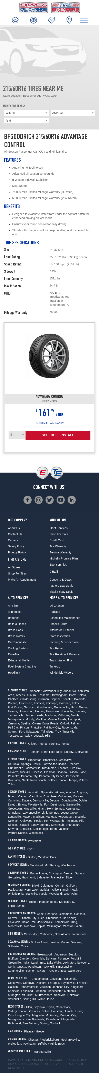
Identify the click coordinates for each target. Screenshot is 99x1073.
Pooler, (38, 820)
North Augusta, (17, 966)
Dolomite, (80, 699)
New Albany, (62, 934)
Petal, (74, 889)
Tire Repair (57, 648)
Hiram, (42, 808)
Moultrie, (80, 816)
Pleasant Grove (34, 1031)
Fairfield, (39, 703)
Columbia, (38, 958)
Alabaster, (35, 691)
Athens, (21, 695)
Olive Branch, (60, 889)
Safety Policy (16, 546)
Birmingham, (60, 695)
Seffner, (53, 780)
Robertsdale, (70, 727)
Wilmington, (54, 926)
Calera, (82, 695)
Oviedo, (73, 772)
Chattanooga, (40, 978)
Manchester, (55, 991)
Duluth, (12, 804)
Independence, (48, 901)
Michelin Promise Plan (64, 558)
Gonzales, (14, 877)
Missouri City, (68, 1015)
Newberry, (83, 962)
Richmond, (15, 1023)
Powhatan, (29, 1043)
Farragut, (54, 982)
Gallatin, (13, 986)
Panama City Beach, (52, 776)
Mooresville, (15, 926)
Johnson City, (61, 986)
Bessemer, (44, 695)
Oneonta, (14, 723)
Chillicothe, (47, 934)
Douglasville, (69, 800)
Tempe (65, 743)
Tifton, (53, 828)
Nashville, (60, 995)
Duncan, (51, 958)
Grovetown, (15, 808)
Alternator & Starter (62, 630)
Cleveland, (56, 978)
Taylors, (41, 970)
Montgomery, (16, 719)
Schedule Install (58, 435)
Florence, (65, 703)
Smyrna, (13, 828)
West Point (70, 893)
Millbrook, (64, 715)
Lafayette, (43, 877)
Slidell (69, 877)
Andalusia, (70, 691)
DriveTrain (14, 654)
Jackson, (45, 986)
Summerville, (16, 970)
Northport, (74, 719)
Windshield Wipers (61, 672)
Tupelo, (43, 893)
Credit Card (57, 540)
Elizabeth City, (28, 918)
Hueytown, (52, 711)
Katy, (11, 1015)
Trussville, (68, 731)
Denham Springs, (74, 873)
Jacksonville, (16, 715)
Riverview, (14, 780)
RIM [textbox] (8, 120)
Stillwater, (14, 946)
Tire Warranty (58, 546)
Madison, (51, 715)
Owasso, (76, 942)
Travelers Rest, (57, 970)
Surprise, (54, 743)
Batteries (13, 617)
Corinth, (60, 885)
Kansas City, (67, 901)
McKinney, (52, 1015)
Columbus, (65, 796)
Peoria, (42, 743)
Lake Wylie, (54, 962)
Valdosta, (64, 828)
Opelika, (26, 723)
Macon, (27, 816)
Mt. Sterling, (52, 865)
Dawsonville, (41, 800)
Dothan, (13, 703)
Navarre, (13, 772)
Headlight (14, 672)
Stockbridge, (41, 828)
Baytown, (40, 1007)
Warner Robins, (18, 832)
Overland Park (47, 857)
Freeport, (73, 764)
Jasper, (29, 715)
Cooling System (18, 648)
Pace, (83, 772)
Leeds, (40, 715)
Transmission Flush (62, 660)
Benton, (35, 751)
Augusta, (82, 792)
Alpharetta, (47, 792)
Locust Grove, (69, 812)
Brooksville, (50, 760)
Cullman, (44, 699)
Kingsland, (14, 812)
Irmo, (42, 962)
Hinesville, (30, 808)
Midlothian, (15, 1043)
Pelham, (76, 723)
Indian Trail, (29, 922)
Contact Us (15, 534)
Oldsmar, (50, 772)
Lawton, (55, 942)
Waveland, (56, 893)
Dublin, (83, 800)
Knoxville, (14, 991)
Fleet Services (59, 528)
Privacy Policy (17, 552)
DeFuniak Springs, (19, 764)
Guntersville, (62, 707)
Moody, (30, 719)
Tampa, (73, 780)
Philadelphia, (16, 893)
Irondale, (80, 711)
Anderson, (60, 954)
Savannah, (58, 824)
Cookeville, (15, 982)
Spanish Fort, (16, 731)
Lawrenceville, (31, 812)
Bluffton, (13, 958)
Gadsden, (30, 707)
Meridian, (45, 889)
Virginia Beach (57, 1043)
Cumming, (14, 800)
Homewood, (26, 711)
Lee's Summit (16, 905)
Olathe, (32, 857)
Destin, (36, 764)
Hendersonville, (29, 986)
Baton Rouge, (39, 873)
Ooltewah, (73, 995)
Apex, (40, 914)
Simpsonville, (64, 966)
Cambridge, (31, 934)
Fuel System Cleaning (22, 666)
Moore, (65, 942)
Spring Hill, (30, 999)
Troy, (58, 731)
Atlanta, (71, 792)
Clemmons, (66, 914)
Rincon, (13, 824)
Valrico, (83, 780)
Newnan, (13, 820)
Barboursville (42, 1051)
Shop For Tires (17, 573)
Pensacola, (73, 776)
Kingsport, (77, 986)
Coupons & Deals (61, 579)
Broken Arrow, (40, 942)
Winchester (68, 865)
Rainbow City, (52, 727)
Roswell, (24, 824)
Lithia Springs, (50, 812)
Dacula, (27, 800)
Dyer (30, 849)
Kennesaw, (73, 808)
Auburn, (32, 695)
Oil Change (57, 605)
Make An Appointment (22, 579)
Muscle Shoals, (57, 719)
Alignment (14, 611)
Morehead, (36, 865)
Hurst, (79, 1011)
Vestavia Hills (41, 735)
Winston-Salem (73, 926)
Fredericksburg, (49, 1039)
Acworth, (33, 792)
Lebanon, (41, 991)
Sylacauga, (33, 731)
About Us (14, 528)
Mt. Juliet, (28, 995)
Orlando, (62, 772)
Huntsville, (67, 711)
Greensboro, (54, 918)
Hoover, (40, 711)
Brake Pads (15, 630)
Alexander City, (52, 691)
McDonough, (66, 816)
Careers (13, 540)
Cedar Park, (63, 1007)
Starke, (63, 780)
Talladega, (47, 731)
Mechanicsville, (70, 1039)
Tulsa (24, 946)
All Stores (14, 567)
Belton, (33, 901)
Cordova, (29, 982)
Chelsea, (13, 699)
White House (46, 999)
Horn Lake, (31, 889)
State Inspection (60, 636)
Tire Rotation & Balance (65, 654)
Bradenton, (35, 760)
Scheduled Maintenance (65, 617)
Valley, (28, 735)
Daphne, (56, 699)
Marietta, (51, 816)
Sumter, (30, 970)
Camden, (25, 958)
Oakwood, (26, 820)
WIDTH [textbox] (10, 112)
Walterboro (74, 970)
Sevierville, (15, 999)
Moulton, (41, 719)
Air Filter (13, 605)
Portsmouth (78, 934)
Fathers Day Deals (61, 585)
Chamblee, (50, 796)
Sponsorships (58, 564)
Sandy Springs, (40, 824)
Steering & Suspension (64, 642)
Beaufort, (74, 954)
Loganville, (15, 816)
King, (74, 922)
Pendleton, (35, 966)
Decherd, (41, 982)
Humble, (69, 1011)
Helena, (13, 711)
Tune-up (55, 666)
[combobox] (26, 113)
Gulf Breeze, (16, 768)
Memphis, (70, 991)
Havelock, (14, 922)
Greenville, (15, 962)
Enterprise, (26, 703)
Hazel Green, (79, 707)
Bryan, (51, 1007)
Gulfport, (71, 885)
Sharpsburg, (73, 824)
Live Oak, (76, 768)
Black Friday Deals (61, 591)
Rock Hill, (49, 966)
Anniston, (84, 691)
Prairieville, (57, 877)
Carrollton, (35, 796)
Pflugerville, (68, 1019)
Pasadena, (53, 1019)
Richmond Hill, (75, 820)
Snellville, (26, 828)
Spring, (44, 1023)
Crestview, (65, 760)
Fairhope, (52, 703)
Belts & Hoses (17, 624)
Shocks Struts (58, 624)
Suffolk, (42, 1043)
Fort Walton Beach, (54, 764)
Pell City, (13, 727)
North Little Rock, (52, 751)
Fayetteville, (35, 804)
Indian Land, (30, 962)
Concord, (80, 914)
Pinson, (25, 727)
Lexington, (69, 962)
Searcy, (69, 751)
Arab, (11, 695)
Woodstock (36, 832)
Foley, (75, 703)
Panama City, (29, 776)
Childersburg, (28, 699)
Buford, (12, 796)
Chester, (33, 1039)
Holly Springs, (56, 808)
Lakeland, (27, 991)
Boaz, (73, 695)
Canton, (23, 796)
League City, (23, 1015)
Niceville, (25, 772)
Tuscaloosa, (15, 735)
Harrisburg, (70, 918)
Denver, (13, 918)
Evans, (22, 804)
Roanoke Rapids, (35, 926)
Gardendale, (45, 707)
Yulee (11, 784)
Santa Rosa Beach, (34, 780)
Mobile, (75, 715)
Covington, (55, 873)
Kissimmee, (49, 768)
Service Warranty (60, 552)
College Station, (18, 1011)
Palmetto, (14, 776)
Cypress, (34, 1011)
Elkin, (41, 918)
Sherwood (81, 751)
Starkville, (31, 893)
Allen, (29, 1007)
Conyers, (79, 796)
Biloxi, (35, 885)
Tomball (55, 1023)
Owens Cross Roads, (45, 723)
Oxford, (65, 723)
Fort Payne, (15, 707)
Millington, (14, 995)
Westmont (34, 841)
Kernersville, (62, 922)
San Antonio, (31, 1023)
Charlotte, (51, 914)
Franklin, (82, 982)
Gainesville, (73, 804)
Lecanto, (63, 768)
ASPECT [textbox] (58, 112)
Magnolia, (38, 1015)
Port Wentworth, (54, 820)
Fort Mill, (76, 958)
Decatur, (67, 699)
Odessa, (37, 772)
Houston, (57, 1011)
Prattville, (36, 727)
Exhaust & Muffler (19, 660)
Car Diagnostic (17, 642)
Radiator (55, 611)
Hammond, (29, 877)
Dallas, (45, 1011)
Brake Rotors (16, 636)
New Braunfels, (35, 1019)
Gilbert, (32, 743)
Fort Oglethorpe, (54, 804)
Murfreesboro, (44, 995)
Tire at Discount (51, 1059)
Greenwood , (45, 954)
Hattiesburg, (15, 889)
